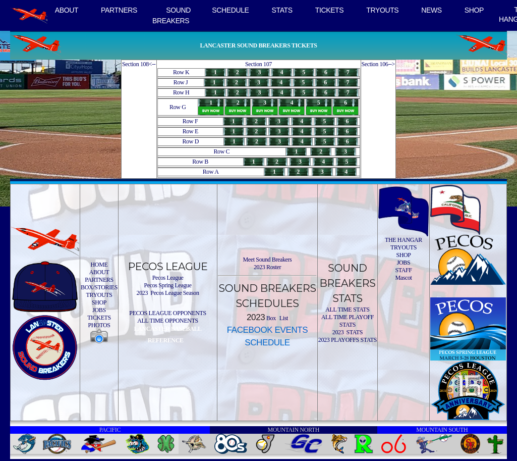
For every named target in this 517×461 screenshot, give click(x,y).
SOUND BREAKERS (171, 15)
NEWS (431, 10)
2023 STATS (347, 332)
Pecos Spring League (167, 285)
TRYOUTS (382, 10)
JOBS (99, 310)
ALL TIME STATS (347, 309)
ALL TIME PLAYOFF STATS (347, 321)
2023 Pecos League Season (168, 292)
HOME (99, 264)
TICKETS (329, 10)
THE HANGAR (403, 239)
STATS (282, 10)
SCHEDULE (230, 10)
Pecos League (168, 277)
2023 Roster (267, 267)
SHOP (474, 10)
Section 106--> (378, 64)
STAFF (403, 270)
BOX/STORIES (99, 287)
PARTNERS (119, 10)
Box (270, 318)
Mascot (403, 277)
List (283, 318)
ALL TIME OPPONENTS (167, 320)
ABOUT (66, 10)
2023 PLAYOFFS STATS (347, 339)
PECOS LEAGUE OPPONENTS (167, 313)
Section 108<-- (139, 64)
